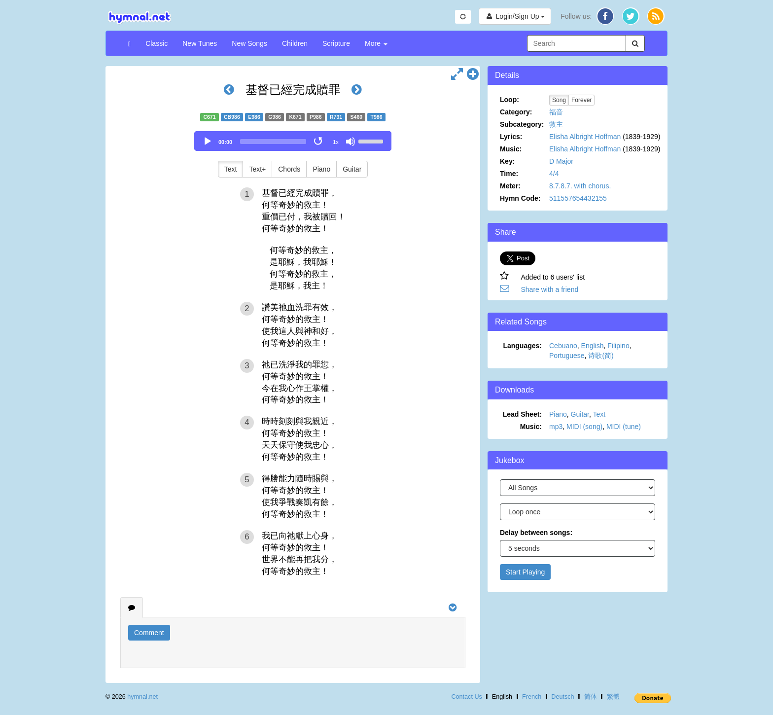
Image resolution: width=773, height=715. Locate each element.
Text (230, 169)
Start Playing (525, 572)
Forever (581, 100)
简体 (590, 696)
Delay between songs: (536, 532)
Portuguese (567, 355)
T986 (377, 117)
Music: (511, 149)
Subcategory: (522, 124)
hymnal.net (142, 696)
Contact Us (466, 696)
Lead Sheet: (522, 414)
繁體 (613, 696)
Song (559, 100)
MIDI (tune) (623, 426)
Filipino (618, 346)
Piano (321, 169)
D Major (561, 161)
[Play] (207, 141)
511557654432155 (578, 198)
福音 (556, 112)
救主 (556, 124)
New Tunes (199, 43)
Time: (509, 174)
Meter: (510, 186)
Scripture (336, 43)
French (531, 696)
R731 (336, 117)
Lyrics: (511, 137)
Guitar (352, 169)
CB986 (232, 117)
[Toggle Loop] (319, 141)
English (592, 346)
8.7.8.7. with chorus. (580, 186)
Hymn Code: (520, 198)
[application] (292, 141)
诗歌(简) (600, 355)
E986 (254, 117)
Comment (149, 633)
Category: (516, 112)
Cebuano (563, 346)
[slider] (273, 141)
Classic (156, 43)
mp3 (555, 426)
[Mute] (350, 141)
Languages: (522, 346)
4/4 (554, 174)
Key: (507, 161)
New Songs (249, 43)
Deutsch (562, 696)
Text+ (257, 169)
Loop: (509, 100)
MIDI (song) (584, 426)
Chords (289, 169)
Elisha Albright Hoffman (585, 137)
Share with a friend (550, 289)
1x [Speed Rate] (336, 142)
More (376, 43)
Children (295, 43)
